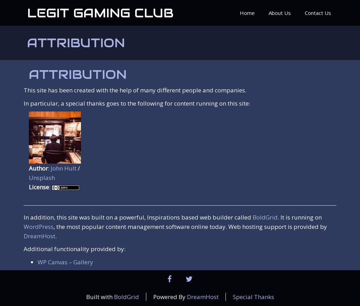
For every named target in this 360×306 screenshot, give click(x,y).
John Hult (63, 168)
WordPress (39, 227)
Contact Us (318, 12)
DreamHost (39, 236)
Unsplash (42, 178)
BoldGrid (265, 217)
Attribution (76, 43)
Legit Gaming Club (100, 13)
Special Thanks (253, 297)
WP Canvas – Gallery (65, 262)
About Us (280, 12)
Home (247, 12)
